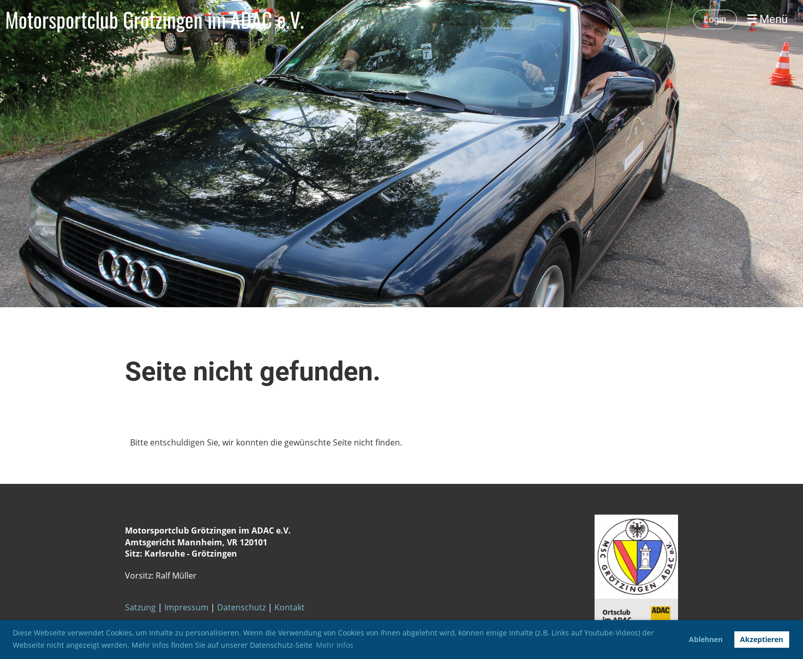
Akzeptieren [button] (761, 639)
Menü (767, 19)
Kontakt (288, 607)
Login (715, 19)
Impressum (186, 607)
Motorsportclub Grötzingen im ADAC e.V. (154, 19)
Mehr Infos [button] (334, 645)
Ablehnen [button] (706, 639)
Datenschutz (241, 607)
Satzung (140, 607)
